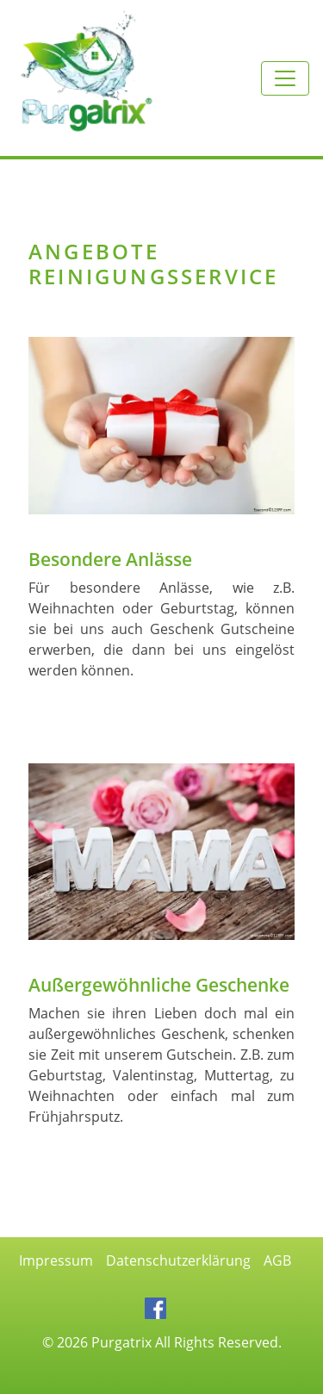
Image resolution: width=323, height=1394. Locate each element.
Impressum (56, 1260)
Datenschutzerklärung (178, 1260)
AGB (277, 1260)
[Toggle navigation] (285, 78)
